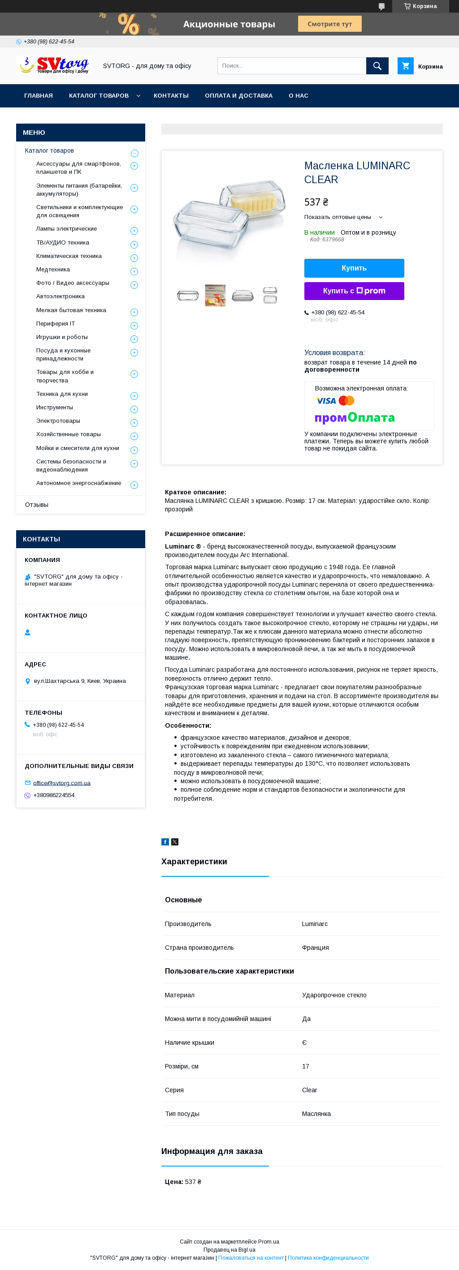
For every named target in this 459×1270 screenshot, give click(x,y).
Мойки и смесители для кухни (77, 448)
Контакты (171, 95)
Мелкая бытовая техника (71, 310)
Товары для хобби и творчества (65, 376)
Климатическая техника (69, 256)
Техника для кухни (62, 393)
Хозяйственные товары (68, 434)
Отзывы (36, 504)
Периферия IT (55, 323)
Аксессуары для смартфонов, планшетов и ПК (78, 167)
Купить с (354, 291)
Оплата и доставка (239, 95)
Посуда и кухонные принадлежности (63, 354)
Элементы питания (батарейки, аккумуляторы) (79, 189)
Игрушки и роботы (62, 337)
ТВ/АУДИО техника (62, 242)
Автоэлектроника (60, 296)
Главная (38, 95)
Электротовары (58, 420)
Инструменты (54, 407)
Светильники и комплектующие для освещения (79, 211)
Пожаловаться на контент (251, 1258)
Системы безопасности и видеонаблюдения (71, 465)
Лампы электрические (66, 228)
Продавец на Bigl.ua (229, 1250)
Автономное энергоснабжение (78, 483)
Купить (354, 268)
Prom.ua (268, 1242)
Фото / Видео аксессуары (72, 282)
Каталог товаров (99, 95)
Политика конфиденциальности (328, 1258)
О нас (298, 95)
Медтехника (53, 269)
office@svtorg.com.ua (62, 782)
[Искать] (377, 65)
